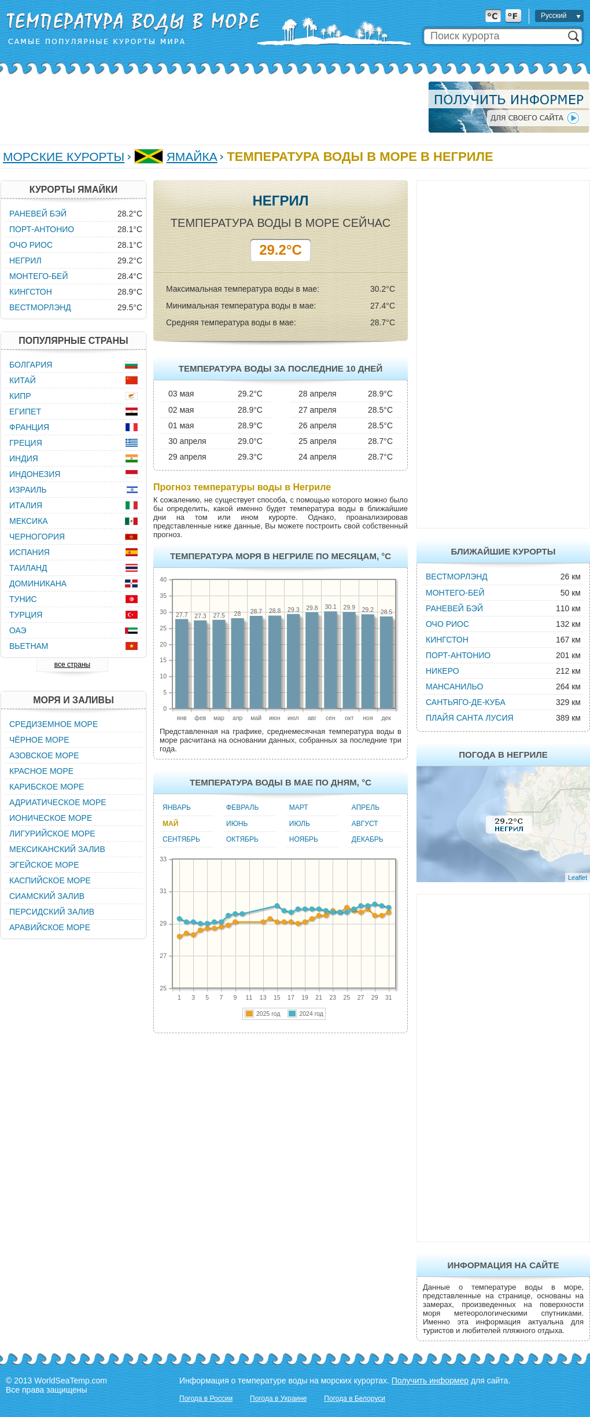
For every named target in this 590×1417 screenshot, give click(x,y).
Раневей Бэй (454, 608)
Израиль (28, 489)
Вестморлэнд (457, 576)
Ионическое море (50, 818)
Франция (29, 427)
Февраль (242, 807)
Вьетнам (29, 646)
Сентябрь (181, 839)
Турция (25, 614)
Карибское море (46, 786)
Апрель (365, 807)
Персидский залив (51, 911)
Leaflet (577, 877)
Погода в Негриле (503, 754)
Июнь (237, 824)
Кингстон (447, 639)
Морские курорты (63, 156)
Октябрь (242, 839)
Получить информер (430, 1380)
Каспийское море (50, 880)
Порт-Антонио (458, 655)
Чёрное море (39, 739)
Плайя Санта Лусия (470, 717)
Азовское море (44, 755)
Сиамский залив (46, 896)
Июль (299, 824)
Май (170, 824)
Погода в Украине (278, 1398)
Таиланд (28, 567)
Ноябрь (303, 839)
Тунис (23, 599)
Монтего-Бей (455, 592)
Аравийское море (49, 927)
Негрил (25, 260)
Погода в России (206, 1398)
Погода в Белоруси (354, 1398)
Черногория (37, 536)
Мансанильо (454, 686)
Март (298, 807)
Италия (25, 505)
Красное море (41, 771)
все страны (72, 664)
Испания (29, 552)
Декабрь (368, 839)
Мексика (28, 521)
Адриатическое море (57, 802)
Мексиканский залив (57, 849)
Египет (25, 411)
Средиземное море (53, 724)
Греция (25, 442)
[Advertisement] (210, 107)
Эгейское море (44, 864)
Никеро (442, 671)
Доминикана (38, 583)
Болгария (30, 364)
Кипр (20, 396)
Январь (177, 807)
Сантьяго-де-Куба (466, 702)
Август (365, 824)
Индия (23, 458)
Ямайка (192, 156)
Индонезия (34, 474)
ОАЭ (18, 630)
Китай (22, 380)
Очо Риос (447, 624)
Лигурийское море (52, 833)
